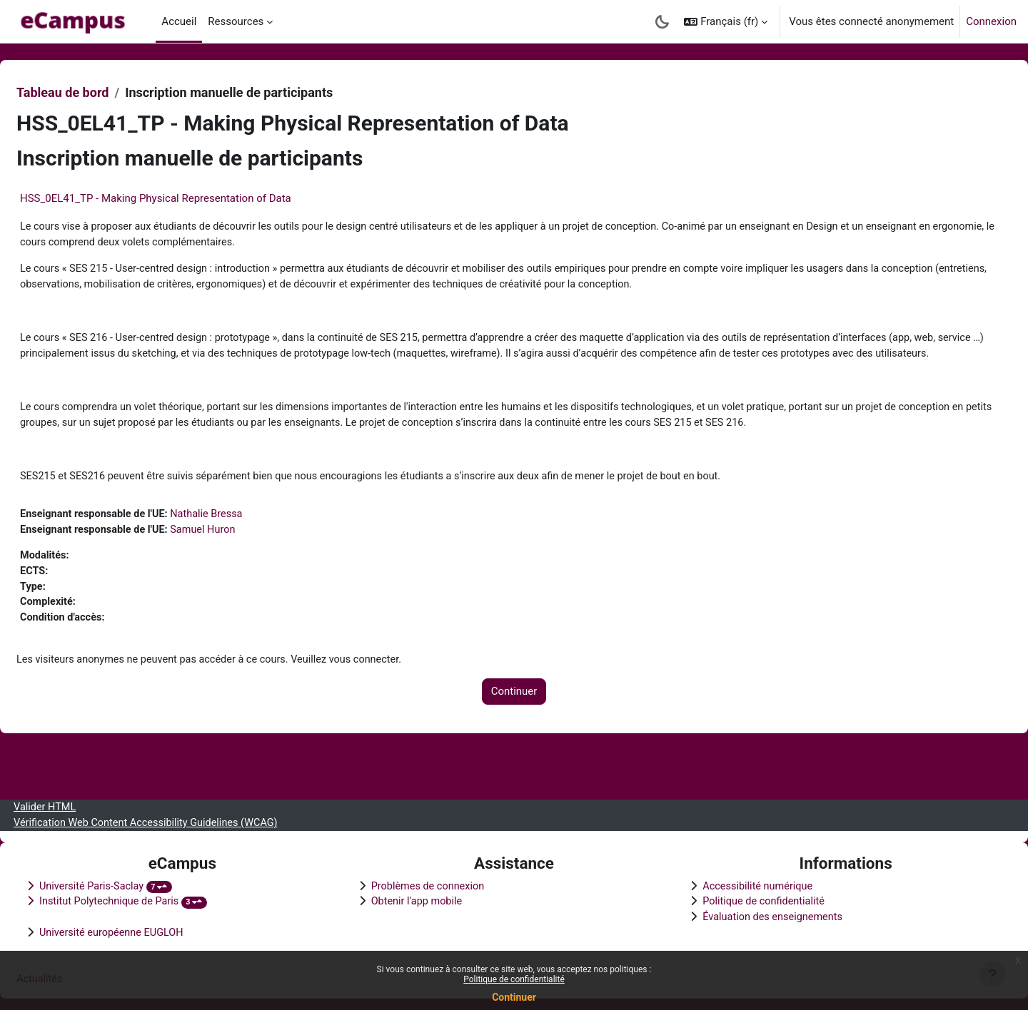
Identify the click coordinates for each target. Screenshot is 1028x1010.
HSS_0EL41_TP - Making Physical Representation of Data (190, 198)
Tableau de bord (97, 92)
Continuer (514, 997)
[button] (726, 21)
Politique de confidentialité (514, 979)
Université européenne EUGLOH (148, 931)
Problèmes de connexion (441, 883)
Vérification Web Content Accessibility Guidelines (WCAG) (185, 819)
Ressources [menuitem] (235, 21)
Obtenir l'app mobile (430, 899)
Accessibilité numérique (748, 883)
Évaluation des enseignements (763, 915)
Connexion (991, 21)
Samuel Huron (244, 553)
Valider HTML (80, 803)
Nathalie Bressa (247, 537)
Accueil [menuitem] (178, 21)
